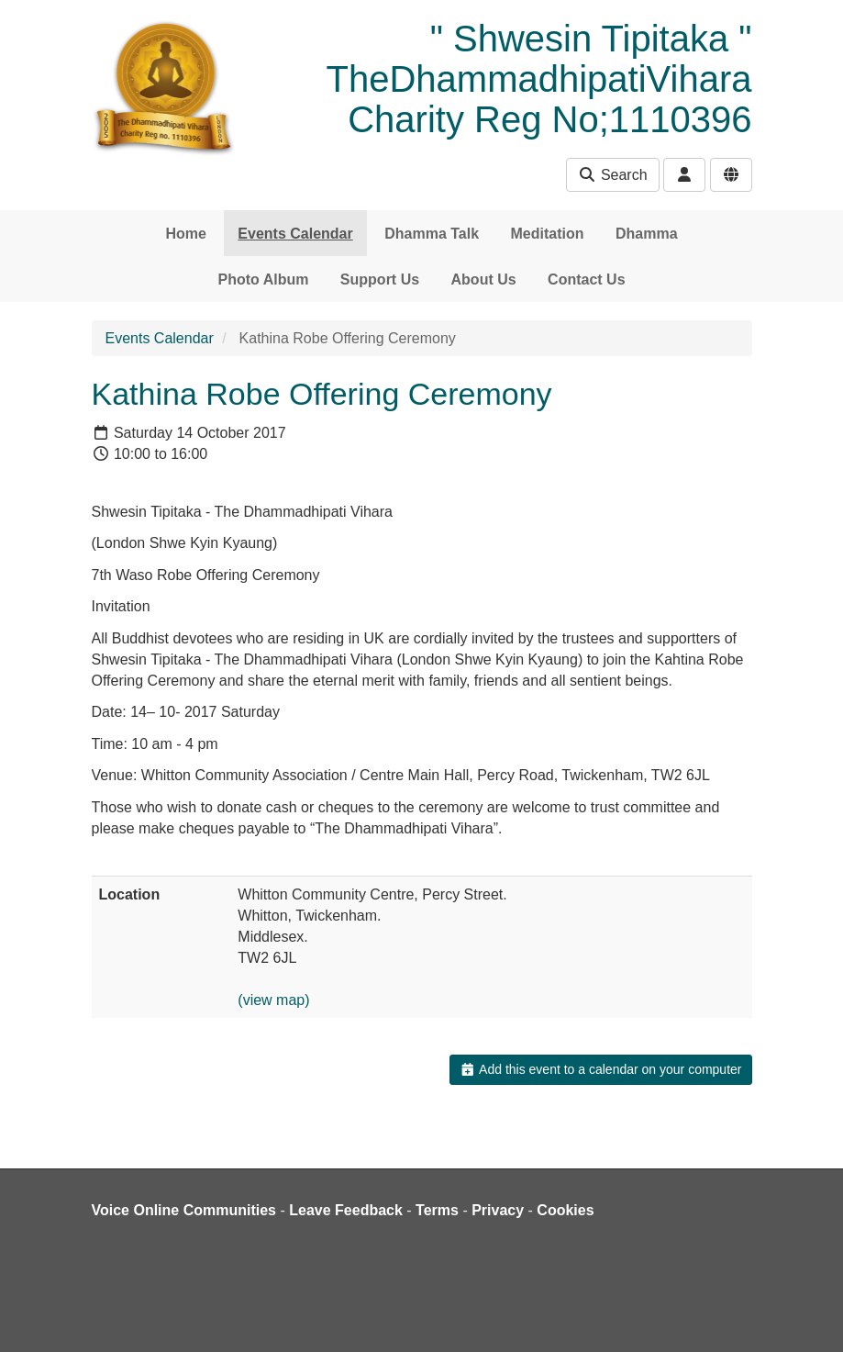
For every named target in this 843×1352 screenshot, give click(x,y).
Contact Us (586, 279)
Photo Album (262, 279)
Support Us (379, 279)
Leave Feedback (346, 1210)
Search (612, 175)
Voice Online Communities (184, 1210)
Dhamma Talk (431, 233)
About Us (483, 279)
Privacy (497, 1210)
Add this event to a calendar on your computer (600, 1069)
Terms (437, 1210)
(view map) (273, 1000)
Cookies (565, 1210)
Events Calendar (295, 233)
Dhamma (647, 233)
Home (185, 233)
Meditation (547, 233)
